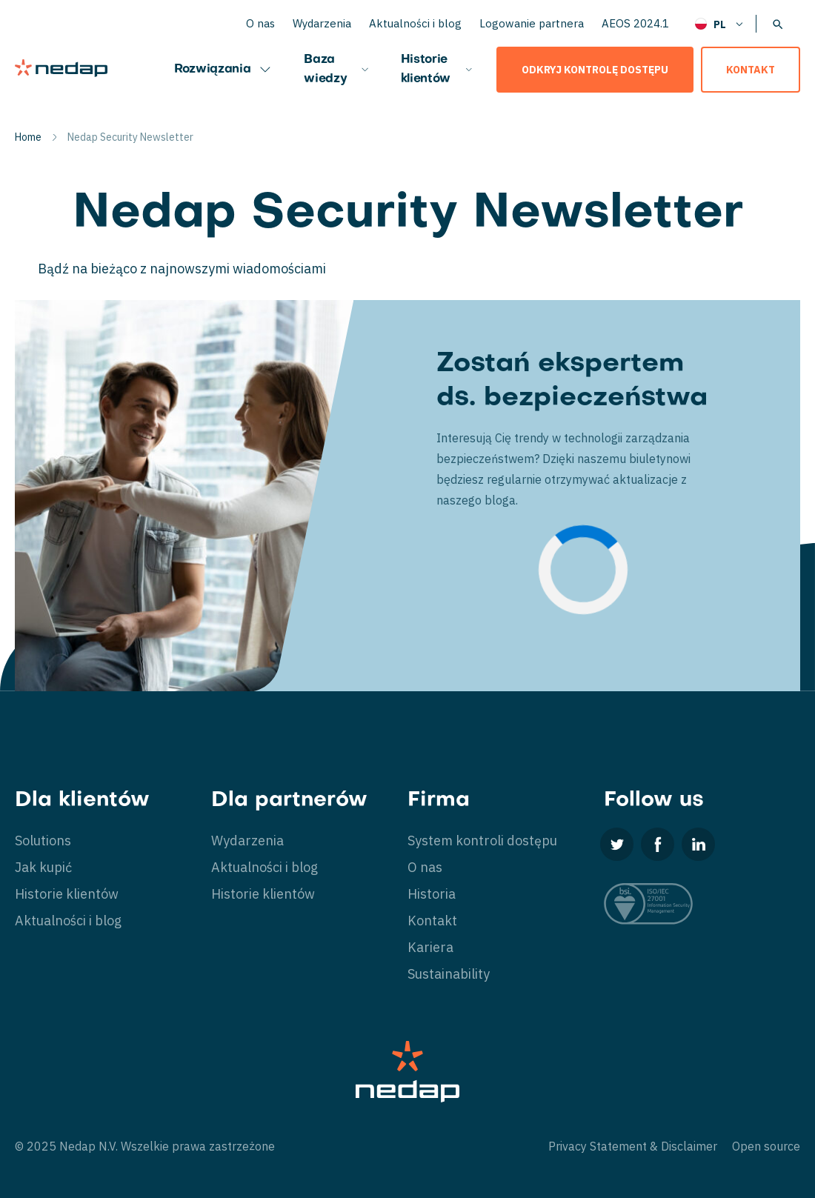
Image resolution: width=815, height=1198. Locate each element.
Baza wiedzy (337, 69)
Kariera (430, 947)
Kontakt (750, 69)
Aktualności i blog (415, 23)
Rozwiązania (224, 70)
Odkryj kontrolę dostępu (595, 69)
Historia (432, 893)
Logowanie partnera (531, 23)
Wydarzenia (322, 23)
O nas (260, 23)
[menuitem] (720, 23)
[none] (720, 23)
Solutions (43, 840)
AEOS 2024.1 (635, 23)
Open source (766, 1146)
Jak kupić (43, 867)
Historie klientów (437, 69)
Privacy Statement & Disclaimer (632, 1146)
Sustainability (449, 973)
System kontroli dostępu (482, 840)
